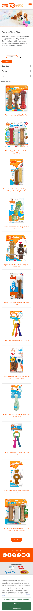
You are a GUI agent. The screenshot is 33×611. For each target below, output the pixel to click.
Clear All (7, 61)
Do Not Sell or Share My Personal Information (16, 599)
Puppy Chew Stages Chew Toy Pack (16, 115)
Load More (16, 540)
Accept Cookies (16, 608)
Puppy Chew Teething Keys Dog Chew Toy (16, 340)
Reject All (16, 603)
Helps (4, 76)
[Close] (31, 578)
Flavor (4, 71)
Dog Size (5, 66)
